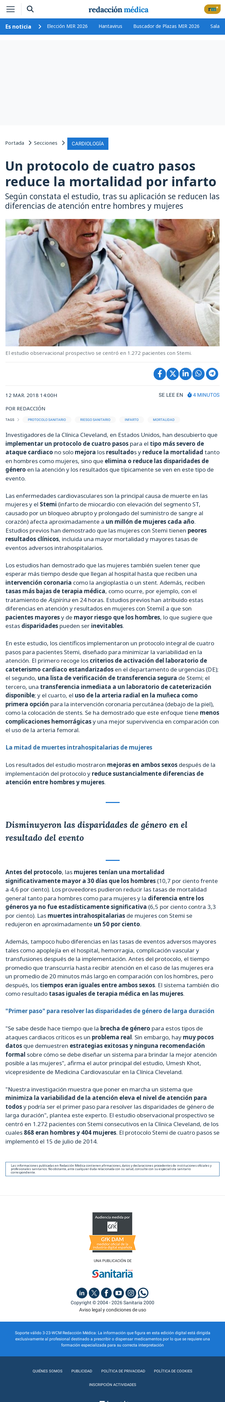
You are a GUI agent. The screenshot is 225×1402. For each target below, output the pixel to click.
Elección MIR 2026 (67, 26)
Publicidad (80, 1370)
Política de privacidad (122, 1370)
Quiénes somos (47, 1370)
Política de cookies (173, 1370)
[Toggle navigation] (10, 9)
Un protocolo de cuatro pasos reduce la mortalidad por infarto (111, 172)
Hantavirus (110, 26)
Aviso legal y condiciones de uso (112, 1308)
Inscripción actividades (112, 1384)
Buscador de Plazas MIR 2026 (166, 26)
